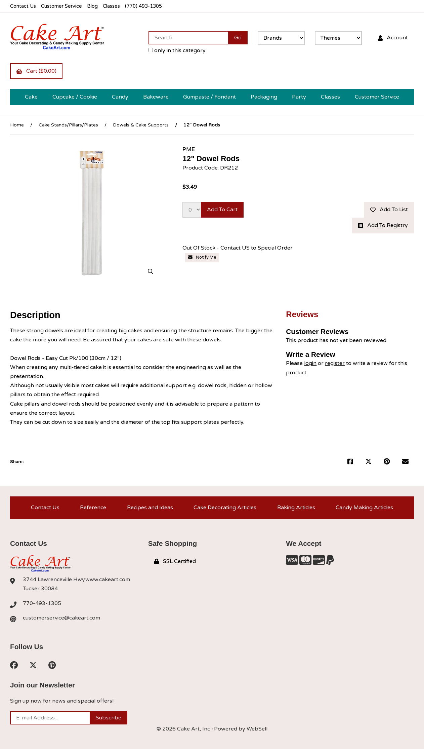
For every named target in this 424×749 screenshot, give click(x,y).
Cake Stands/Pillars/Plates (68, 125)
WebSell (257, 728)
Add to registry (383, 225)
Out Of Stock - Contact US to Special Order (237, 248)
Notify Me (202, 257)
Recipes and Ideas (150, 507)
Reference (93, 507)
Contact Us (23, 6)
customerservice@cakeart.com (61, 617)
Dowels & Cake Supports (141, 125)
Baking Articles (296, 507)
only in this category (177, 50)
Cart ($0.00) (36, 71)
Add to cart (222, 209)
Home (17, 125)
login (310, 363)
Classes (111, 6)
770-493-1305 (42, 603)
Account (393, 37)
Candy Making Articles (364, 507)
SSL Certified (175, 561)
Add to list (389, 209)
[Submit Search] (238, 37)
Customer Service (61, 6)
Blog (92, 6)
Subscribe (108, 717)
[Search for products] (188, 37)
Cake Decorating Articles (225, 507)
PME (188, 149)
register (335, 363)
